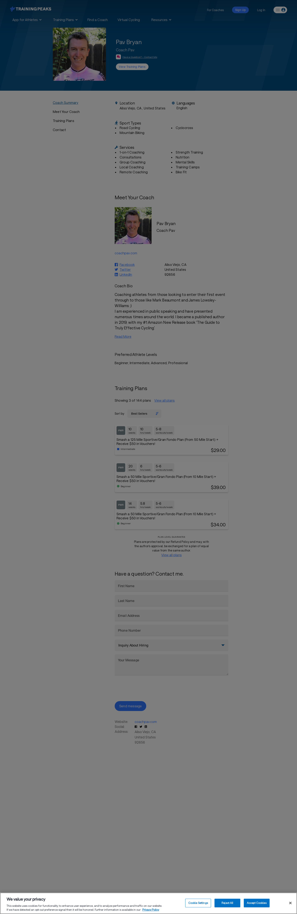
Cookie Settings (198, 903)
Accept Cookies (256, 903)
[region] (148, 903)
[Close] (290, 903)
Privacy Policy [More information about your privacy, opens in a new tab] (150, 909)
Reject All (227, 903)
